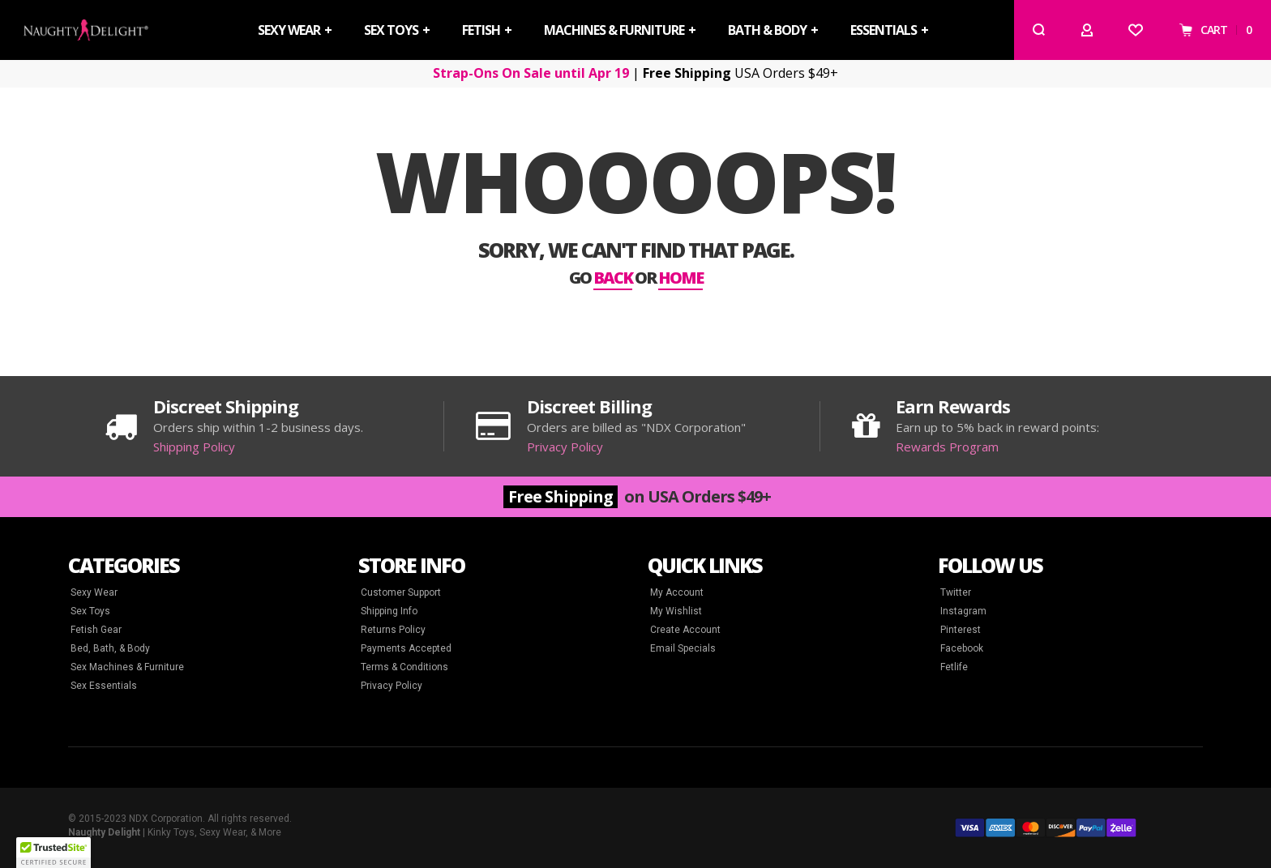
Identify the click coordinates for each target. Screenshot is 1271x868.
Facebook (961, 648)
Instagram (963, 611)
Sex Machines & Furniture (127, 667)
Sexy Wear (94, 592)
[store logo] (86, 30)
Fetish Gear (96, 629)
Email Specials (683, 648)
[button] (53, 852)
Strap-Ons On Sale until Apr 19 (531, 73)
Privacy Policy (565, 446)
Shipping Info (389, 611)
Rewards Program (947, 446)
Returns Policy (393, 629)
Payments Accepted (406, 648)
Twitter (955, 592)
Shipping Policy (194, 446)
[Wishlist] (1135, 30)
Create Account (685, 629)
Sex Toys (90, 611)
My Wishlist (676, 611)
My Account (677, 592)
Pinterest (960, 629)
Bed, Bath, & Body (110, 648)
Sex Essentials (104, 685)
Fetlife (954, 667)
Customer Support (401, 592)
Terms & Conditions (404, 667)
